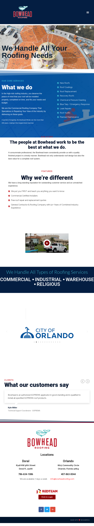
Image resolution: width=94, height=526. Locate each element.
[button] (88, 12)
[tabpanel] (47, 47)
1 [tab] (47, 65)
